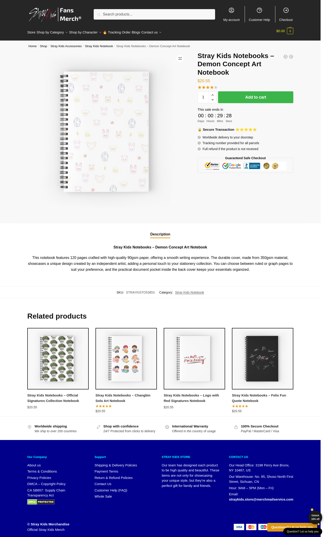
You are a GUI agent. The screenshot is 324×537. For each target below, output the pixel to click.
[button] (180, 55)
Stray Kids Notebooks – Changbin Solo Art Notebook (123, 395)
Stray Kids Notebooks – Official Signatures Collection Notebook (53, 395)
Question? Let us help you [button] (303, 531)
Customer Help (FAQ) (111, 487)
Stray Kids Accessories (66, 43)
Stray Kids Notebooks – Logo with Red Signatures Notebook (191, 395)
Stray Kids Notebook (99, 43)
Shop (43, 43)
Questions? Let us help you (292, 527)
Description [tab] (160, 231)
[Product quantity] (203, 94)
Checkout (286, 14)
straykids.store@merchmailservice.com (261, 497)
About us (34, 462)
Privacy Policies (39, 475)
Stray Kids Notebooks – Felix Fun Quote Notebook (259, 395)
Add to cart (255, 94)
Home (32, 43)
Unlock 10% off (315, 517)
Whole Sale (103, 494)
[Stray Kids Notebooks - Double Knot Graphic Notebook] (285, 54)
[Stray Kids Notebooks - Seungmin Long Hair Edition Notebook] (291, 54)
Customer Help (259, 14)
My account (231, 14)
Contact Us (103, 481)
